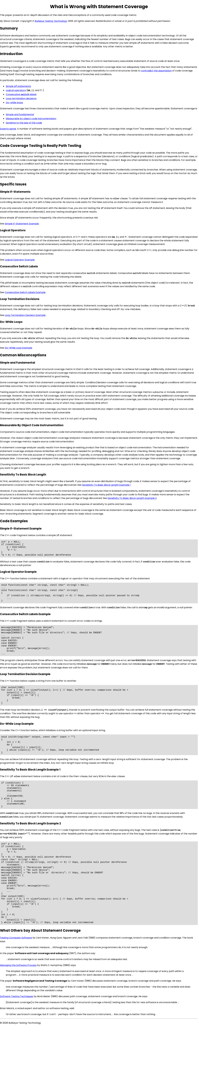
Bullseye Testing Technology (51, 21)
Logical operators (16, 90)
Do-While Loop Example (18, 347)
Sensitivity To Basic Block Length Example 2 (132, 498)
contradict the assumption (156, 70)
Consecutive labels (21, 94)
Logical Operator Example (20, 259)
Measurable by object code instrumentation (31, 118)
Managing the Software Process (18, 1011)
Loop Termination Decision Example (25, 315)
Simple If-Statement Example (22, 223)
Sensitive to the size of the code (24, 122)
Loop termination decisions (21, 98)
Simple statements (18, 86)
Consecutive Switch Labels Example (25, 292)
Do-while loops (14, 102)
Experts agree (8, 128)
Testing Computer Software (16, 983)
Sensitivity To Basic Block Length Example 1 (106, 485)
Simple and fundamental (20, 114)
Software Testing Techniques (16, 1042)
